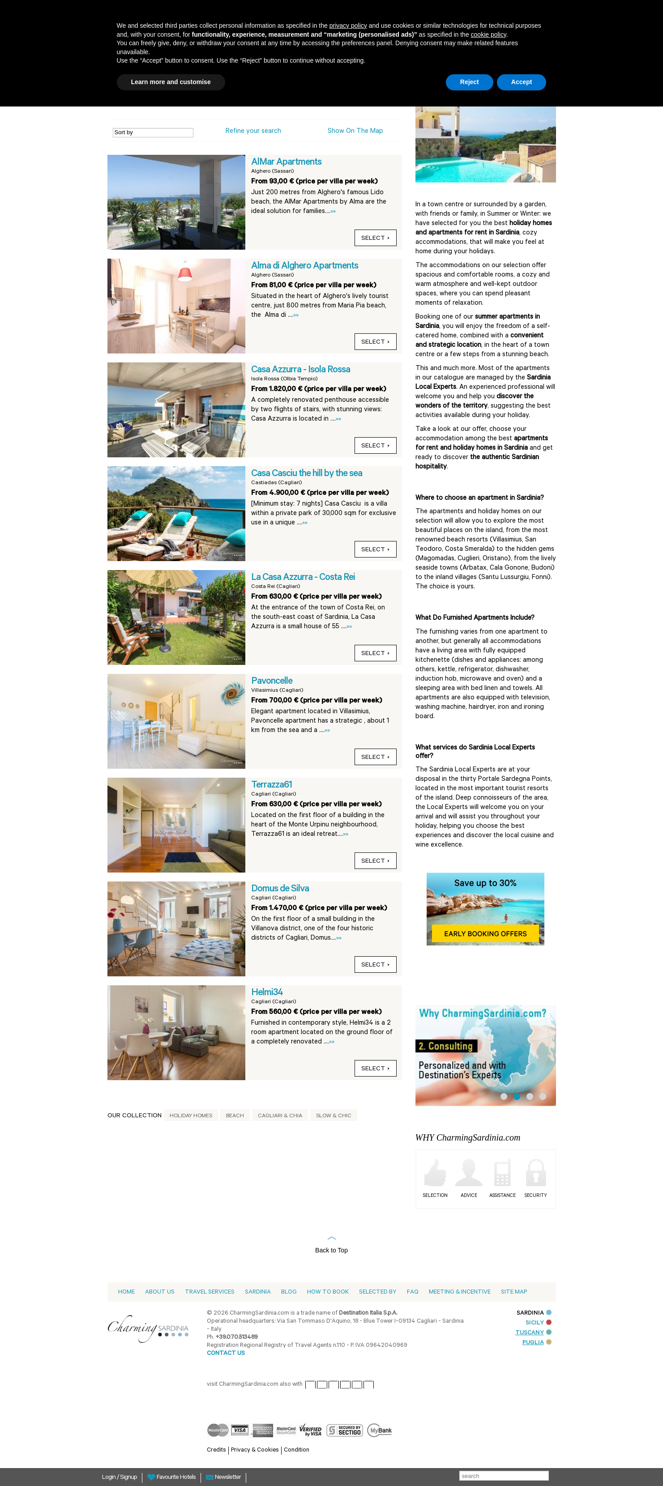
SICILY (539, 1323)
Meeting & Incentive (460, 1292)
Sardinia (258, 1292)
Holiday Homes (191, 1116)
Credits (216, 1450)
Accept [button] (521, 81)
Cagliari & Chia (280, 1116)
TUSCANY (533, 1333)
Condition (296, 1450)
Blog (289, 1292)
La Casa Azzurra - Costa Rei (303, 578)
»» (333, 212)
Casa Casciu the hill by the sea (306, 474)
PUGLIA (537, 1343)
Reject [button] (469, 81)
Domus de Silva (280, 889)
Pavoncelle (271, 682)
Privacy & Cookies (255, 1450)
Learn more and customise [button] (171, 81)
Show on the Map (355, 132)
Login (109, 1478)
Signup (128, 1478)
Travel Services (210, 1292)
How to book (328, 1292)
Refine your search (253, 132)
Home (126, 1292)
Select (375, 239)
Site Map (514, 1292)
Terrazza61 (271, 785)
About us (160, 1292)
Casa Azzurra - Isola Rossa (300, 370)
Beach (235, 1116)
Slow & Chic (333, 1116)
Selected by (378, 1292)
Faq (413, 1292)
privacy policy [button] (348, 25)
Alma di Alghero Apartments (304, 266)
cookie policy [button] (488, 34)
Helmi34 (267, 993)
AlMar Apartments (286, 163)
